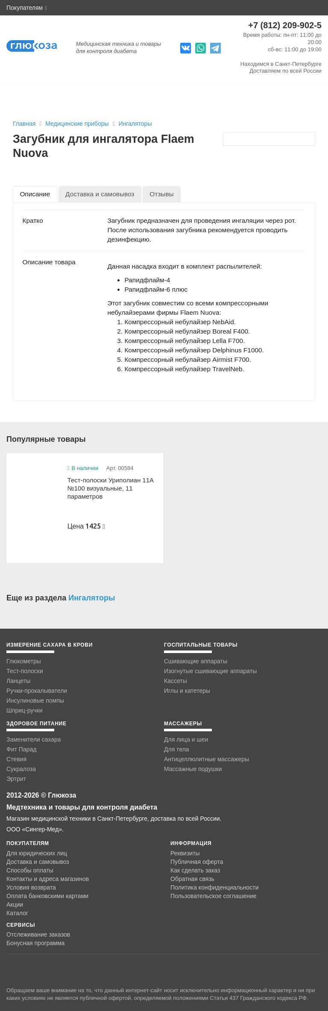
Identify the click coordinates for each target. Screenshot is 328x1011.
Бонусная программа (35, 943)
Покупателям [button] (26, 7)
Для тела (176, 749)
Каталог (17, 913)
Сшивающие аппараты (195, 661)
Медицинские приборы (77, 123)
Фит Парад (21, 749)
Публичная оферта (196, 861)
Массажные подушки (193, 769)
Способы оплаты (29, 870)
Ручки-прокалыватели (36, 690)
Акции (14, 904)
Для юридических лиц (36, 853)
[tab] (35, 194)
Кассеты (175, 680)
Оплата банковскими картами (47, 896)
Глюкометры (23, 661)
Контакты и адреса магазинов (47, 878)
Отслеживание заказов (38, 934)
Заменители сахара (33, 739)
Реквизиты (185, 853)
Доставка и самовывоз (37, 861)
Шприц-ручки (24, 710)
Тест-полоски (24, 671)
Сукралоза (21, 769)
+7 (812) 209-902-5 (285, 25)
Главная (24, 123)
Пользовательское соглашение (213, 896)
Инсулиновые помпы (35, 700)
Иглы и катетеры (187, 690)
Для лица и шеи (186, 739)
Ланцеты (18, 680)
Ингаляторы (135, 123)
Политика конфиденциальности (214, 887)
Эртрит (16, 778)
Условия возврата (31, 887)
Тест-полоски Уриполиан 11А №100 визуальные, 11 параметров (110, 488)
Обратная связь (192, 878)
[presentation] (35, 193)
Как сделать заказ (195, 870)
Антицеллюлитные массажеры (206, 759)
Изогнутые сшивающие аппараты (210, 671)
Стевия (16, 759)
